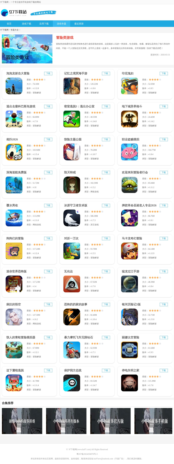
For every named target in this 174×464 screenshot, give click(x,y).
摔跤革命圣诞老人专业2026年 (139, 207)
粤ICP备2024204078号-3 (87, 454)
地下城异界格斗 (132, 106)
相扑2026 (12, 139)
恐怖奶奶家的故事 (75, 304)
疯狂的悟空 (13, 304)
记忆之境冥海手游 (75, 73)
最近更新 (79, 23)
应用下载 (44, 23)
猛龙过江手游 (130, 271)
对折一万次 (71, 238)
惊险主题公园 (72, 139)
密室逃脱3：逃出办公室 (79, 106)
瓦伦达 (68, 271)
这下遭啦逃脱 (15, 370)
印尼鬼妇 (127, 73)
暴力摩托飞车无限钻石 (78, 337)
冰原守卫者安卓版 (75, 205)
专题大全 (15, 30)
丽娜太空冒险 (130, 337)
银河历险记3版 (131, 304)
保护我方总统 (72, 370)
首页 (9, 23)
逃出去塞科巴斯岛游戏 (20, 106)
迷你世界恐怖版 (16, 271)
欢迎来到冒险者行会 (135, 172)
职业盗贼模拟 (130, 139)
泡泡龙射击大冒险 (17, 73)
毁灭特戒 (70, 172)
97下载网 (4, 30)
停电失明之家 (130, 370)
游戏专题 (61, 23)
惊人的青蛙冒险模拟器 (20, 337)
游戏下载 (26, 23)
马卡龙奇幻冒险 (132, 238)
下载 (48, 73)
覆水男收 (12, 205)
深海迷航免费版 (16, 172)
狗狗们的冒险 (15, 238)
